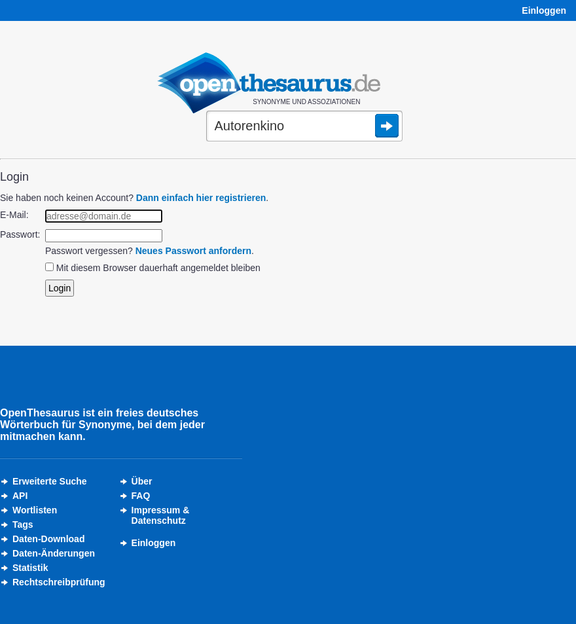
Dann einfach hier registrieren (201, 198)
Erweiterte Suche (49, 481)
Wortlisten (34, 510)
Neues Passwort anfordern (193, 251)
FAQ (141, 495)
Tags (22, 524)
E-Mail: (14, 215)
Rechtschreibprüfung (58, 582)
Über (142, 481)
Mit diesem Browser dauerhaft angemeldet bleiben (158, 268)
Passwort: (20, 234)
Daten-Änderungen (53, 553)
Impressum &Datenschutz (161, 515)
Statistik (30, 567)
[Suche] (304, 127)
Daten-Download (48, 539)
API (19, 495)
